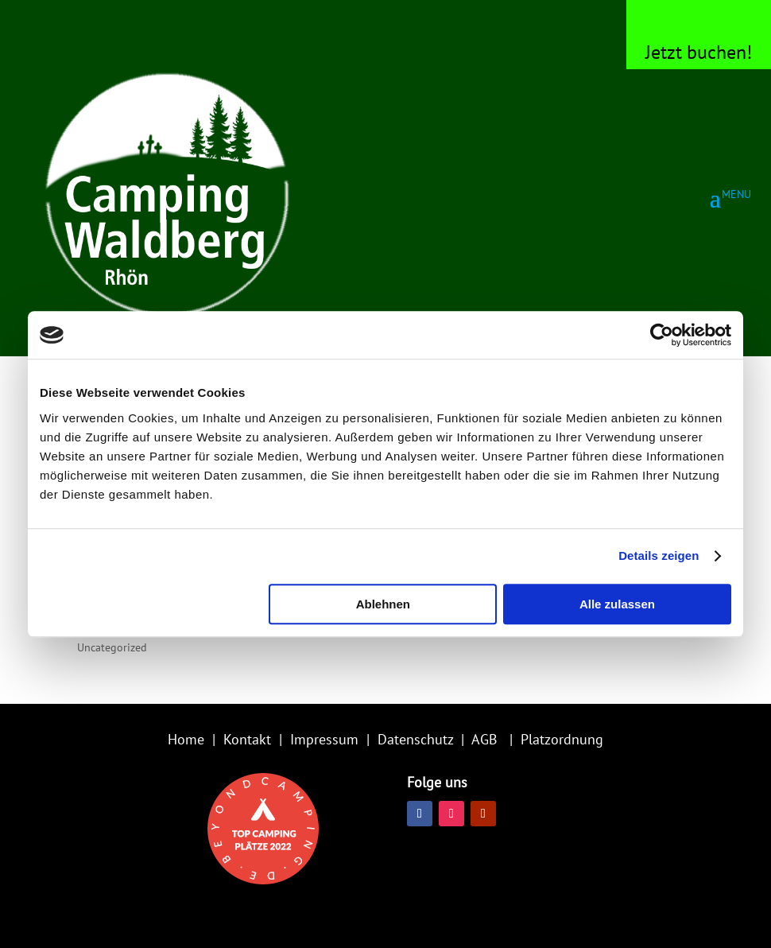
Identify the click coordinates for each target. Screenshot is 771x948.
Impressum (324, 739)
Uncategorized (112, 647)
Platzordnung (562, 739)
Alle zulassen (617, 604)
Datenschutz (415, 739)
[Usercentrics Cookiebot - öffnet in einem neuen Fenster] (661, 335)
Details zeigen (658, 555)
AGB (484, 739)
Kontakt (247, 739)
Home (186, 739)
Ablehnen (383, 604)
